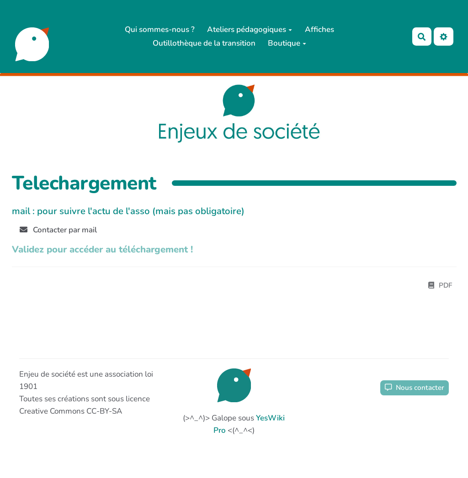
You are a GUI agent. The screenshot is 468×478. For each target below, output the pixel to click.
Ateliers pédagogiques (249, 29)
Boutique (287, 43)
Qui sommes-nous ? (160, 29)
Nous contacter (414, 387)
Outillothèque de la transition (204, 43)
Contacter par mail (58, 230)
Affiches (319, 29)
